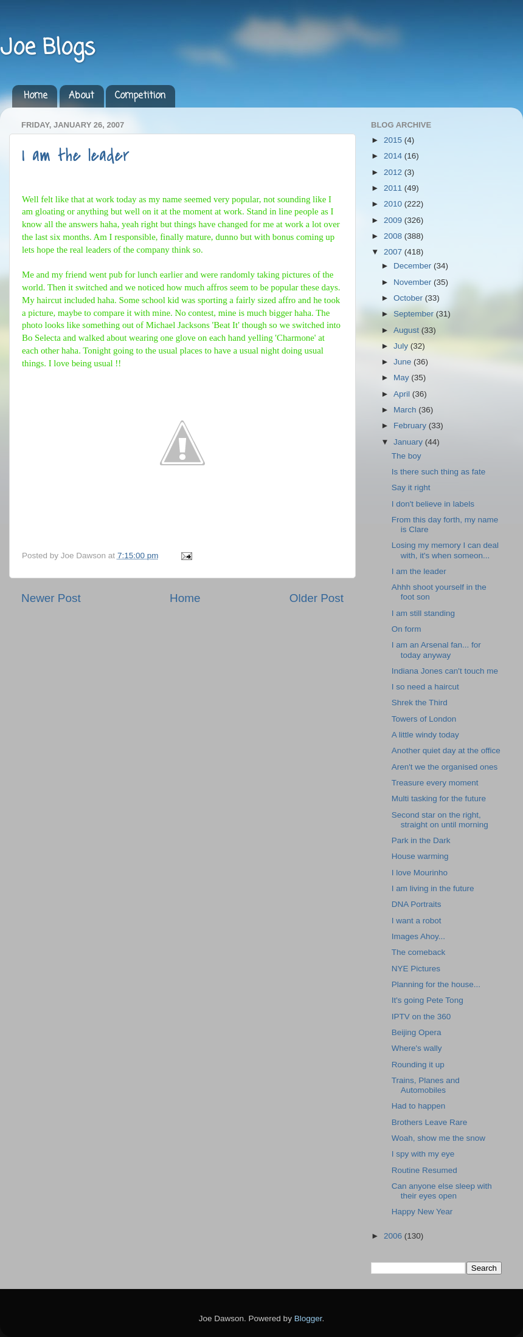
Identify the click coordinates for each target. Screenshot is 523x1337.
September (414, 313)
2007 (394, 251)
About (81, 96)
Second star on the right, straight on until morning (440, 819)
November (413, 282)
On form (406, 629)
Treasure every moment (435, 782)
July (401, 345)
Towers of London (424, 718)
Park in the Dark (421, 840)
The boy (406, 455)
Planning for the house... (436, 984)
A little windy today (425, 734)
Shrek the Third (420, 702)
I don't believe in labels (433, 503)
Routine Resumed (424, 1170)
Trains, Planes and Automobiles (426, 1085)
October (409, 298)
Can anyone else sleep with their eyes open (442, 1190)
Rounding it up (418, 1064)
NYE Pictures (416, 968)
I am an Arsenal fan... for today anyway (436, 649)
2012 (394, 172)
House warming (420, 856)
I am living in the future (433, 888)
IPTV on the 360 (421, 1016)
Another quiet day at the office (446, 750)
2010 (394, 203)
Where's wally (417, 1048)
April (402, 393)
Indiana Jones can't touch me (445, 670)
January (409, 441)
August (407, 330)
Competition (140, 96)
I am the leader (76, 155)
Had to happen (419, 1105)
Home (35, 96)
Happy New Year (422, 1211)
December (413, 265)
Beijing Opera (417, 1032)
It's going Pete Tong (427, 1000)
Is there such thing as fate (439, 471)
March (405, 409)
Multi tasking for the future (439, 798)
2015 (394, 140)
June (403, 361)
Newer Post (51, 598)
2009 (394, 220)
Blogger (308, 1318)
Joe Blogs (47, 48)
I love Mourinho (420, 872)
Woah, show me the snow (438, 1138)
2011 (394, 188)
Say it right (411, 487)
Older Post (316, 598)
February (411, 425)
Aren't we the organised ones (444, 766)
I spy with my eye (423, 1153)
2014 (394, 155)
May (402, 377)
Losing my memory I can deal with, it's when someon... (445, 550)
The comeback (419, 952)
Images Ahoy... (418, 936)
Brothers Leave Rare (430, 1122)
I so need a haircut (425, 686)
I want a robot (417, 920)
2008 (394, 236)
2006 (394, 1235)
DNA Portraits (417, 904)
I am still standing (423, 613)
